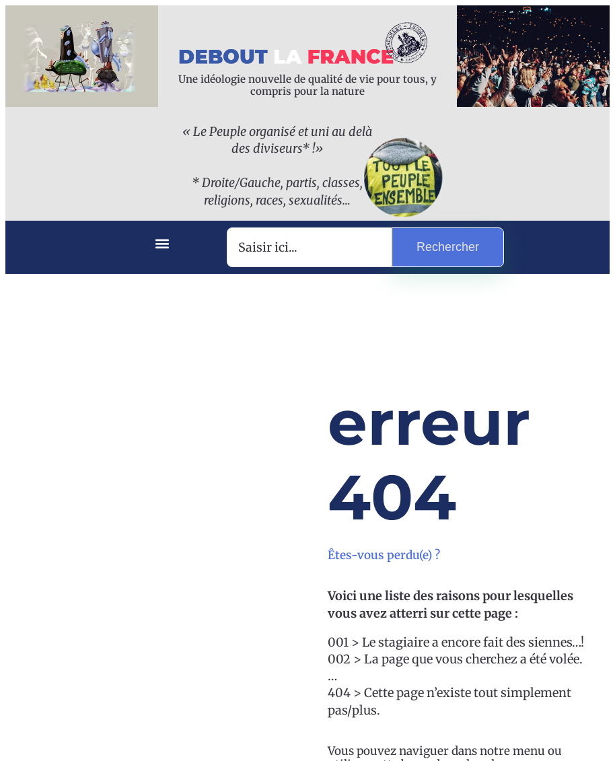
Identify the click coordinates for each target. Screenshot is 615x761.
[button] (162, 244)
